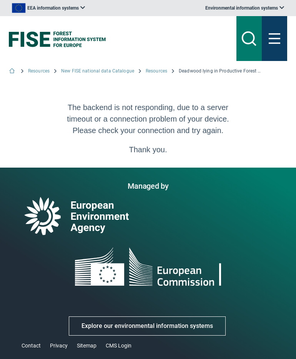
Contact (31, 346)
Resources (39, 71)
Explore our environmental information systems (147, 325)
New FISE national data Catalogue (97, 71)
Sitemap (86, 346)
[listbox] (48, 8)
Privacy (59, 346)
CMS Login (118, 346)
